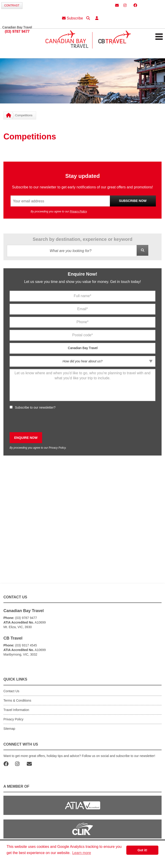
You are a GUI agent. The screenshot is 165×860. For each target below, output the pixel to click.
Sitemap (9, 728)
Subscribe (72, 18)
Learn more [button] (81, 853)
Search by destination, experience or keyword (83, 239)
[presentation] (44, 421)
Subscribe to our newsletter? (35, 407)
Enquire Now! (82, 274)
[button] (96, 18)
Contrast (11, 5)
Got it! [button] (142, 850)
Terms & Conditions (17, 700)
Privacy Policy (78, 211)
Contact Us (11, 691)
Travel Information (16, 710)
